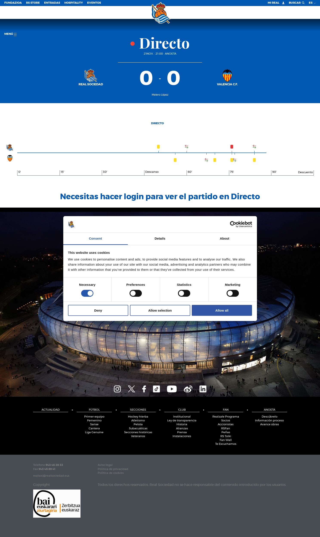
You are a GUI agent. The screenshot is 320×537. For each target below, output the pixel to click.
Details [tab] (160, 238)
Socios (225, 420)
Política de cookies (111, 473)
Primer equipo (94, 416)
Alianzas (182, 428)
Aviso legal (105, 465)
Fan (226, 409)
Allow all (222, 310)
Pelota (138, 424)
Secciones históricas (138, 432)
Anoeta (170, 53)
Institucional (182, 416)
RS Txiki (225, 436)
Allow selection (160, 310)
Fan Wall (226, 440)
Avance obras (269, 424)
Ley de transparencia (181, 420)
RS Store (33, 3)
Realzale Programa (225, 416)
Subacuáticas (138, 428)
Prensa (182, 432)
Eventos (94, 3)
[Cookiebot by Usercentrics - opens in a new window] (233, 224)
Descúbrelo (269, 416)
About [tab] (224, 238)
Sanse (94, 424)
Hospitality (73, 3)
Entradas (52, 3)
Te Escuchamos (225, 444)
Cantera (94, 428)
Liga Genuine (94, 432)
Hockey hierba (138, 416)
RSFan (225, 428)
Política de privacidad (113, 469)
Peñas (225, 432)
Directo (157, 123)
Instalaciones (182, 436)
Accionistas (225, 424)
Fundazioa (13, 3)
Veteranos (138, 436)
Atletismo (138, 420)
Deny (98, 310)
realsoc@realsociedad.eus (51, 475)
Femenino (94, 420)
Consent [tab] (95, 238)
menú (10, 34)
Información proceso (269, 420)
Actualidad (51, 409)
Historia (181, 424)
